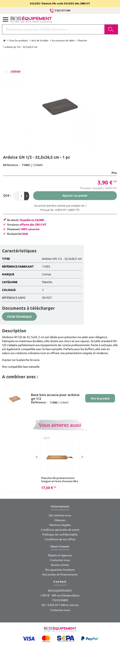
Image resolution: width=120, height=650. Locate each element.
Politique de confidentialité (60, 534)
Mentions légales (60, 525)
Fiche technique (19, 316)
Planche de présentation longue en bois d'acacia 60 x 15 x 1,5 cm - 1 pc (59, 479)
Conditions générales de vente (60, 529)
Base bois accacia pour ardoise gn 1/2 (55, 397)
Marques (60, 520)
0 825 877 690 (60, 10)
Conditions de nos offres (60, 539)
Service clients (60, 564)
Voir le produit (100, 398)
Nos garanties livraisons (60, 569)
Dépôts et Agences (60, 555)
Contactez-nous (60, 560)
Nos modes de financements (60, 574)
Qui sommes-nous (60, 515)
